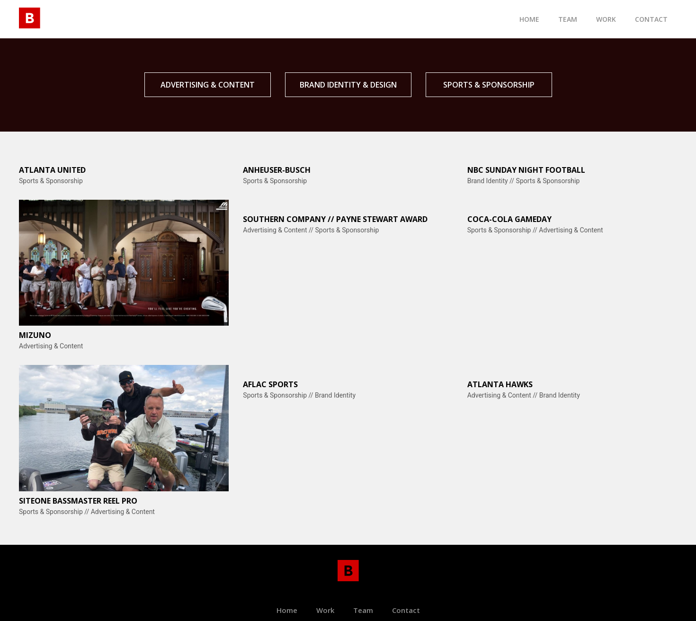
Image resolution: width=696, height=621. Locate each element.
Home (529, 19)
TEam (567, 19)
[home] (29, 16)
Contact (406, 610)
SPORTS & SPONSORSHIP (489, 85)
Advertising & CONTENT (208, 85)
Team (363, 610)
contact (651, 19)
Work (606, 19)
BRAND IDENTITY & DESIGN (348, 85)
